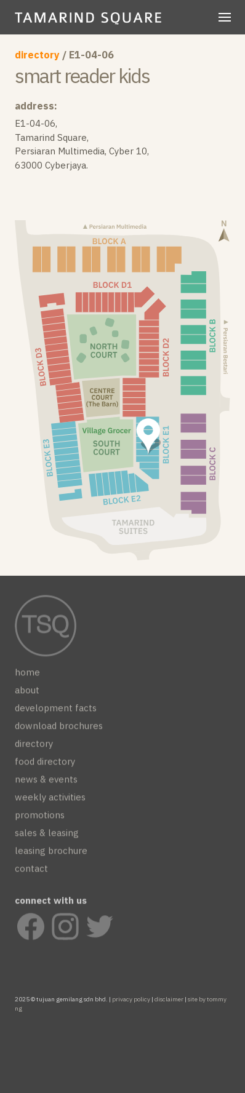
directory (37, 55)
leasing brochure (51, 853)
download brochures (59, 728)
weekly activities (50, 800)
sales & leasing (47, 835)
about (27, 693)
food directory (45, 764)
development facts (56, 711)
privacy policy (131, 999)
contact (31, 871)
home (27, 675)
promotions (40, 818)
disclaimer (169, 999)
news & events (46, 782)
